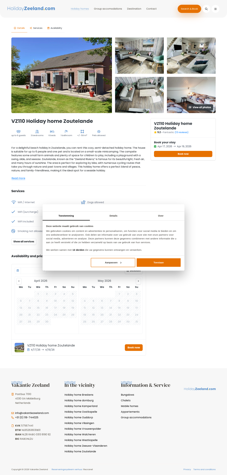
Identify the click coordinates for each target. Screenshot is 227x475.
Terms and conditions (204, 469)
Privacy (187, 469)
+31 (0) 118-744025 (26, 417)
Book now (134, 347)
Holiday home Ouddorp (78, 417)
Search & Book (189, 8)
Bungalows (127, 395)
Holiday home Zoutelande (80, 451)
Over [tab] (161, 215)
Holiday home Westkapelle (81, 440)
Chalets (126, 400)
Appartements (130, 412)
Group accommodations (136, 417)
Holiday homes (80, 9)
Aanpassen (113, 262)
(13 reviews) (182, 132)
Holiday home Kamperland (80, 406)
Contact (151, 9)
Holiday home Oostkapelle (80, 412)
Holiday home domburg (78, 400)
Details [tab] (113, 215)
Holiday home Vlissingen (79, 423)
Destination (134, 9)
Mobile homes (129, 406)
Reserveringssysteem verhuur (67, 469)
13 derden (78, 250)
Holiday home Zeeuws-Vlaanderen (85, 446)
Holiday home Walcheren (80, 434)
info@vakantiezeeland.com (32, 413)
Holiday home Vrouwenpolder (82, 429)
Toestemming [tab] (66, 215)
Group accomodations (108, 9)
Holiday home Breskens (78, 395)
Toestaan (159, 262)
